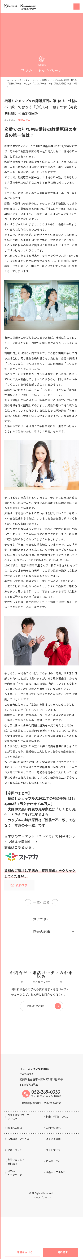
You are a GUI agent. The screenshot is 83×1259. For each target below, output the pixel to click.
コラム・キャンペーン (27, 80)
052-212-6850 (53, 1123)
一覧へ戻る (41, 902)
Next (56, 902)
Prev (27, 902)
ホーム (10, 80)
